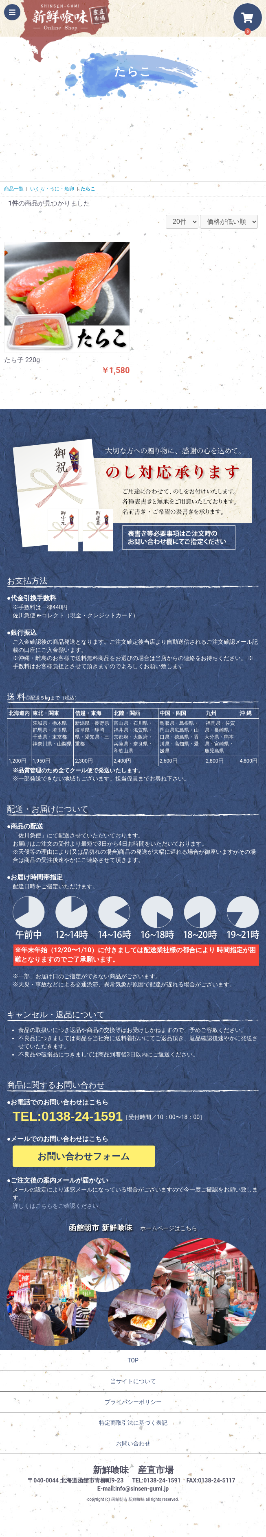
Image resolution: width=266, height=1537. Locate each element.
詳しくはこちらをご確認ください (55, 1205)
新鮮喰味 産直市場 (133, 1470)
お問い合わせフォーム (83, 1156)
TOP (133, 1360)
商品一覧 (14, 189)
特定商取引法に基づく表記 (133, 1422)
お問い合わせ (133, 1443)
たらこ (88, 189)
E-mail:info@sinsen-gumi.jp (133, 1488)
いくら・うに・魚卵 (52, 189)
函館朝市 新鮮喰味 (128, 1499)
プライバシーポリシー (133, 1402)
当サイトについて (133, 1381)
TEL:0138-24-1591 (68, 1116)
